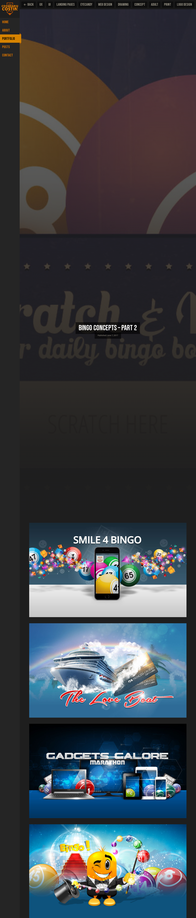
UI (49, 4)
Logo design (184, 4)
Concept (139, 4)
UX (41, 4)
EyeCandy (86, 4)
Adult (154, 4)
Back (29, 4)
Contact (7, 55)
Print (167, 4)
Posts (6, 47)
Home (5, 22)
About (6, 30)
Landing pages (66, 4)
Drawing (123, 4)
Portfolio (8, 38)
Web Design (105, 4)
